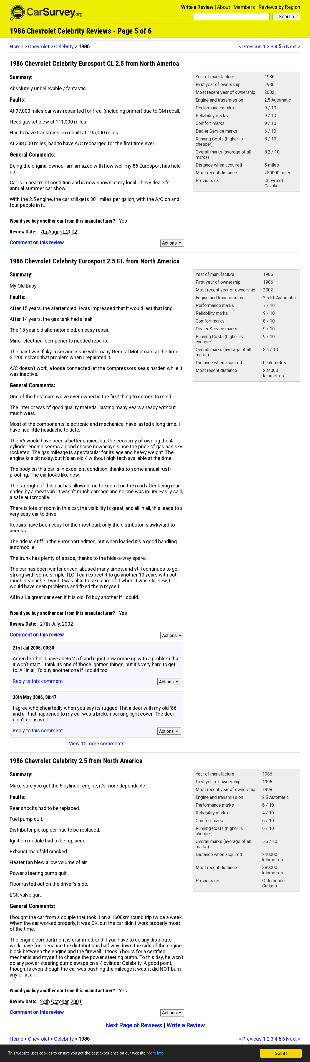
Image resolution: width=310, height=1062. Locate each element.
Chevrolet (38, 46)
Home (16, 46)
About (223, 7)
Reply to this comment (38, 681)
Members (244, 7)
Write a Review (197, 7)
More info (170, 1054)
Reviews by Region (279, 7)
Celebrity (64, 46)
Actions (172, 243)
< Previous (250, 46)
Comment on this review (37, 242)
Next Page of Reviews (133, 1025)
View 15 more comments (97, 743)
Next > (293, 46)
